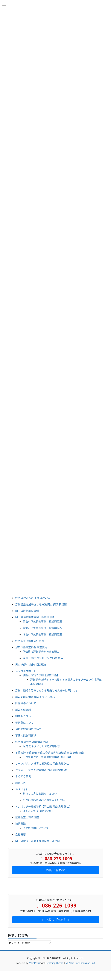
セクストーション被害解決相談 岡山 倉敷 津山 (42, 770)
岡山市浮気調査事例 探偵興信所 (42, 621)
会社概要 (20, 834)
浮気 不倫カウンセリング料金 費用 (43, 658)
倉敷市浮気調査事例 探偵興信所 (42, 628)
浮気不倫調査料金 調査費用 (31, 647)
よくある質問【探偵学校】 (38, 811)
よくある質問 (23, 776)
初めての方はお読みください (40, 793)
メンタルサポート (25, 671)
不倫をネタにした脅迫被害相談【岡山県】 (48, 757)
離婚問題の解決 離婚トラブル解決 (35, 697)
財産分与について (25, 703)
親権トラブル (23, 716)
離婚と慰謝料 (23, 710)
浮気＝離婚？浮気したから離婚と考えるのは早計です (46, 690)
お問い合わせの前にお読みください (44, 800)
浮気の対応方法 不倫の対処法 (32, 598)
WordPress (34, 962)
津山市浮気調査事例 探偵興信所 (42, 634)
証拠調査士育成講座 (27, 817)
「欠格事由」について (36, 828)
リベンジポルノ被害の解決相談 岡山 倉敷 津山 (42, 763)
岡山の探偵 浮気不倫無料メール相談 (37, 841)
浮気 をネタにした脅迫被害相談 (41, 746)
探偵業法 (20, 823)
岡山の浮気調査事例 (27, 611)
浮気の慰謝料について (28, 729)
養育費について (24, 722)
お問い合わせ (23, 789)
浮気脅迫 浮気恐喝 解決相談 (31, 742)
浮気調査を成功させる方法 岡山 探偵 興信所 (41, 604)
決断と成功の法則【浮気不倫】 (41, 675)
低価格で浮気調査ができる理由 (41, 651)
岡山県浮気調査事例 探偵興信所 (35, 617)
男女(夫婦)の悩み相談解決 (30, 664)
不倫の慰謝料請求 (25, 735)
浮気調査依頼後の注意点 (29, 641)
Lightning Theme (54, 962)
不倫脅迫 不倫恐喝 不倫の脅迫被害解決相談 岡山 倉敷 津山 (49, 752)
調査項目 (20, 783)
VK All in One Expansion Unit (80, 962)
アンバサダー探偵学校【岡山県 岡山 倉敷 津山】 (43, 806)
